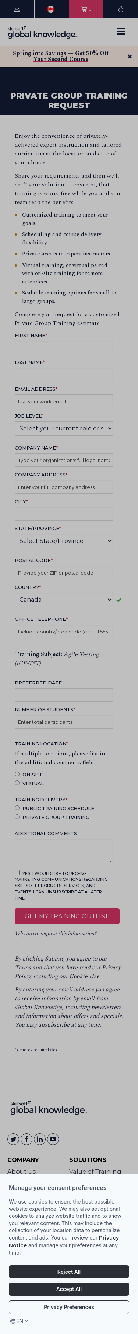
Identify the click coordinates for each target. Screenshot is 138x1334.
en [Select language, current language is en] (19, 1321)
